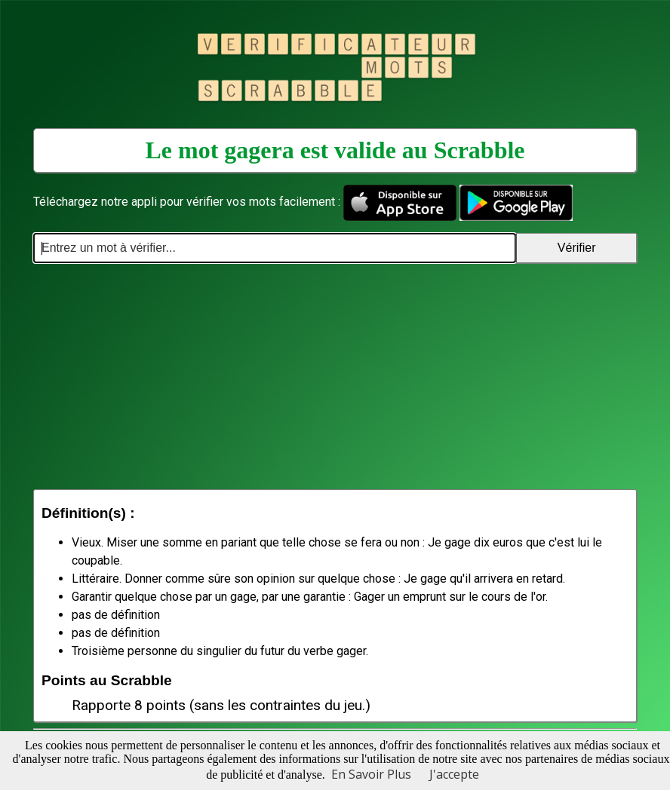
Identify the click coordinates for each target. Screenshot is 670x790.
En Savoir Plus (371, 774)
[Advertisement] (335, 376)
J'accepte (454, 774)
